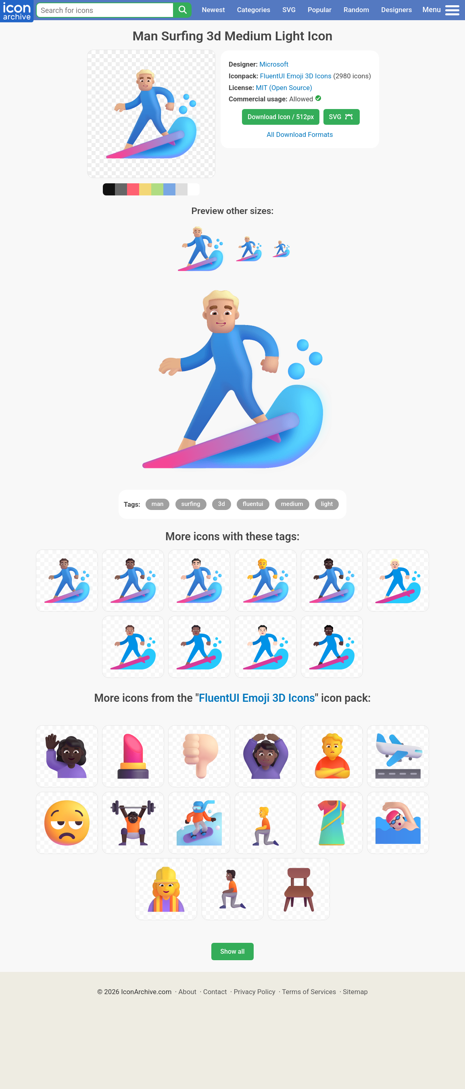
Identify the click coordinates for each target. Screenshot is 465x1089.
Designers (396, 10)
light (327, 504)
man (158, 504)
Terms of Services (309, 992)
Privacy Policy (254, 992)
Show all (232, 951)
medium (292, 504)
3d (221, 504)
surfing (190, 504)
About (187, 992)
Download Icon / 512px (281, 117)
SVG (289, 10)
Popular (320, 10)
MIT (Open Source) (284, 88)
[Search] (182, 10)
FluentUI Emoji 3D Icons (296, 76)
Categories (254, 10)
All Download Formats (300, 134)
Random (356, 10)
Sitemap (355, 992)
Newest (213, 10)
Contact (215, 992)
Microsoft (273, 64)
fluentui (253, 504)
